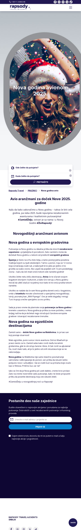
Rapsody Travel (16, 190)
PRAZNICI (32, 190)
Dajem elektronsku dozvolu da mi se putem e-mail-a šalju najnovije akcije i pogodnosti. (38, 437)
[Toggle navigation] (70, 7)
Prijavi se (40, 426)
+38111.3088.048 (17, 2)
